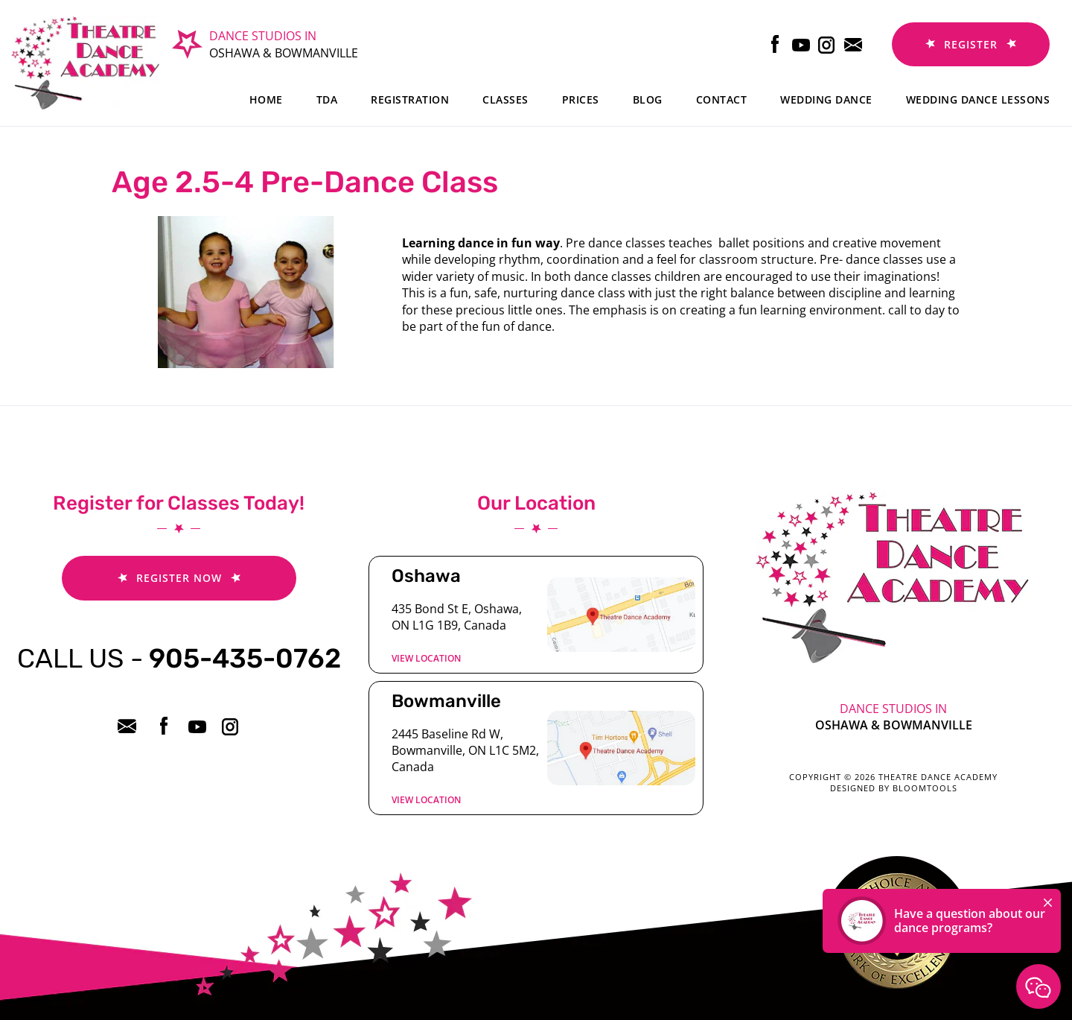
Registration (410, 99)
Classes (505, 99)
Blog (648, 99)
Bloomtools (925, 787)
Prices (580, 99)
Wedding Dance (826, 99)
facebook (775, 44)
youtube (801, 44)
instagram (827, 44)
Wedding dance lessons (978, 99)
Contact (721, 99)
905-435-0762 (179, 658)
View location (426, 658)
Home (266, 99)
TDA (327, 99)
